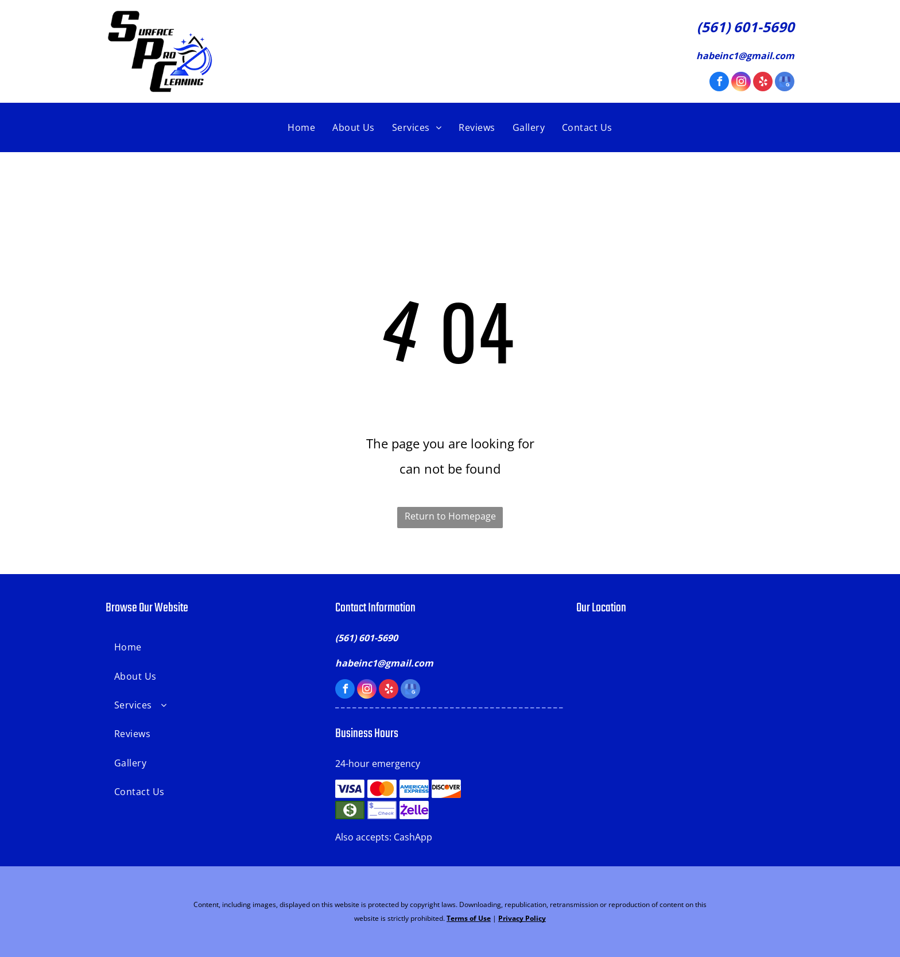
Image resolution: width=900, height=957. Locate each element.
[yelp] (763, 83)
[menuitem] (301, 127)
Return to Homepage (450, 516)
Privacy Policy (522, 918)
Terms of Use (469, 918)
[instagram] (741, 83)
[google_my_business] (784, 83)
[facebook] (719, 83)
